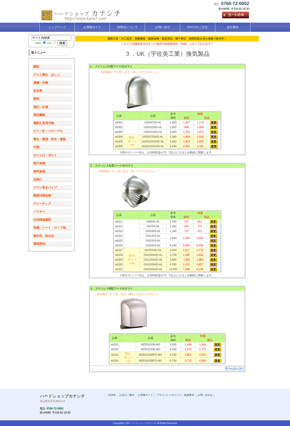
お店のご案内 (126, 395)
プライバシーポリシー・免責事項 (175, 395)
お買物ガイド (145, 395)
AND (38, 43)
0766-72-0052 (235, 3)
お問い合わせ (205, 395)
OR (49, 43)
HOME (112, 395)
